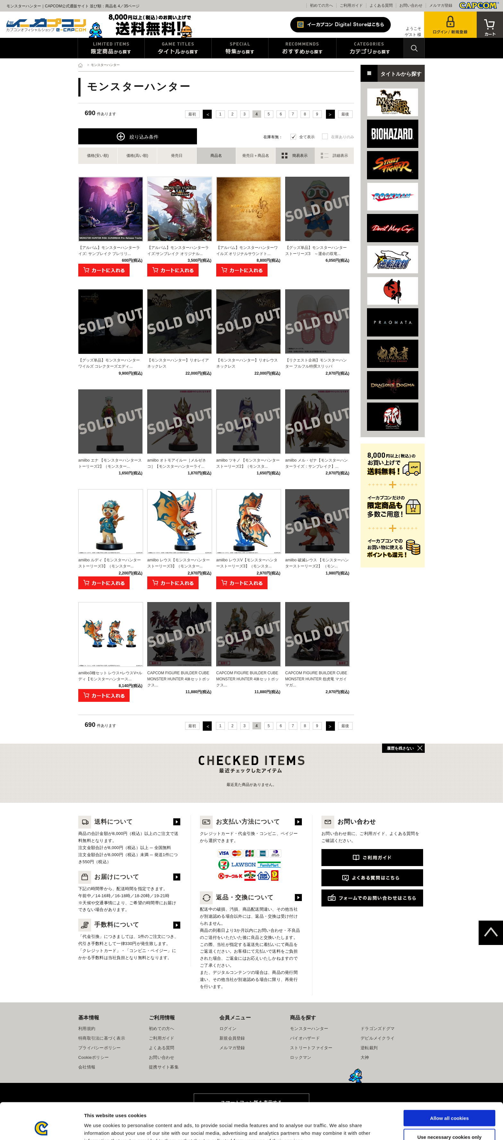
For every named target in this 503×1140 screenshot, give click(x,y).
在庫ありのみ (342, 137)
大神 (365, 1057)
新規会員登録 (232, 1038)
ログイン (227, 1028)
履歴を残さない (400, 748)
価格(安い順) (98, 155)
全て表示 (307, 137)
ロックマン (300, 1057)
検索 (414, 48)
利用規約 (86, 1028)
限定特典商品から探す (111, 48)
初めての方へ (321, 5)
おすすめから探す (302, 48)
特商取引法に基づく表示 (101, 1038)
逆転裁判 (369, 1047)
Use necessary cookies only (449, 1102)
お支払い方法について (240, 821)
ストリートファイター (311, 1047)
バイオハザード (305, 1038)
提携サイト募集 (164, 1067)
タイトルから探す (178, 48)
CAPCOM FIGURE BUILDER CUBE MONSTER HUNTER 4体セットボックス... (178, 679)
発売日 (177, 155)
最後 (345, 114)
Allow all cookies (449, 1083)
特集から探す (240, 48)
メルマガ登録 (440, 5)
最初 (192, 114)
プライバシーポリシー (99, 1047)
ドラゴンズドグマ (378, 1028)
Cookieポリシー (93, 1057)
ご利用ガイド (351, 5)
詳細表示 (340, 155)
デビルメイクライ (378, 1038)
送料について (105, 821)
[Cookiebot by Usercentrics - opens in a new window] (41, 1127)
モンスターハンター (309, 1028)
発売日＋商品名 (255, 155)
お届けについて (108, 876)
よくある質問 (381, 5)
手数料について (108, 924)
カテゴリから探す (370, 48)
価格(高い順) (137, 155)
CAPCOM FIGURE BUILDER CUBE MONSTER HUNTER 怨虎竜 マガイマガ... (316, 679)
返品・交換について (237, 897)
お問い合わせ (410, 5)
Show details (337, 1127)
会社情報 (86, 1067)
